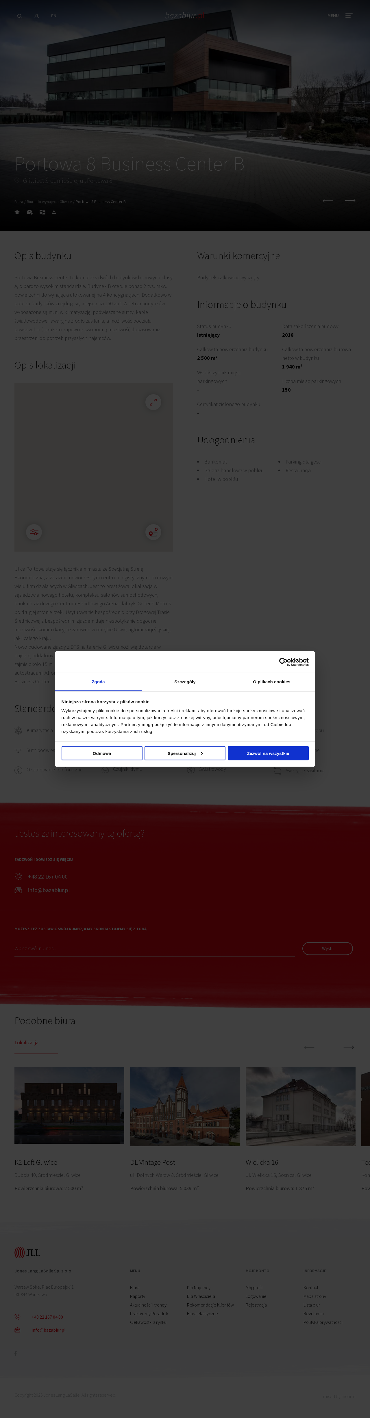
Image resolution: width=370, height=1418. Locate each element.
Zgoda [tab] (98, 681)
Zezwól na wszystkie (268, 753)
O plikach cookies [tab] (271, 681)
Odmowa (102, 753)
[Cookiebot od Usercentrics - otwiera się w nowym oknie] (283, 662)
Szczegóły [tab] (184, 681)
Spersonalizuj (185, 753)
